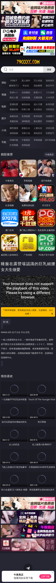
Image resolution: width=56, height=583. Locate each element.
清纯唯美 (26, 121)
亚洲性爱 (14, 104)
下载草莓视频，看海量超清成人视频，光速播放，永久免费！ (28, 312)
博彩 (3, 82)
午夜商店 (26, 140)
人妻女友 (38, 128)
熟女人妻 (14, 97)
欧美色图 (38, 116)
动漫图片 (50, 116)
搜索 (49, 69)
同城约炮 (14, 140)
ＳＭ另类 (50, 97)
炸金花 (26, 85)
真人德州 (26, 80)
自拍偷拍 (26, 92)
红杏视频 (14, 145)
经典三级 (26, 109)
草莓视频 (38, 140)
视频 (3, 94)
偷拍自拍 (26, 104)
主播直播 (38, 97)
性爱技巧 (50, 133)
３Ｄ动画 (50, 92)
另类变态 (50, 109)
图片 (3, 118)
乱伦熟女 (38, 109)
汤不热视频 (50, 140)
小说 (3, 130)
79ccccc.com (28, 62)
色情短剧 (26, 145)
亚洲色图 (26, 116)
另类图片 (50, 121)
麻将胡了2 (14, 85)
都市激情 (14, 128)
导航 (3, 142)
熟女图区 (38, 121)
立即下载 (45, 576)
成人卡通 (38, 104)
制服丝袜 (14, 109)
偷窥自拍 (14, 116)
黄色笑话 (38, 133)
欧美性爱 (50, 104)
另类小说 (26, 133)
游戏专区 (50, 80)
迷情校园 (14, 133)
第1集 (5, 321)
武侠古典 (50, 128)
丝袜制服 (26, 97)
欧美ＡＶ (38, 92)
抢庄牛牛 (50, 85)
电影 (3, 106)
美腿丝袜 (14, 121)
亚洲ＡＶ (14, 92)
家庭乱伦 (26, 128)
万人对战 (38, 80)
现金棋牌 (38, 85)
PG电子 (13, 80)
